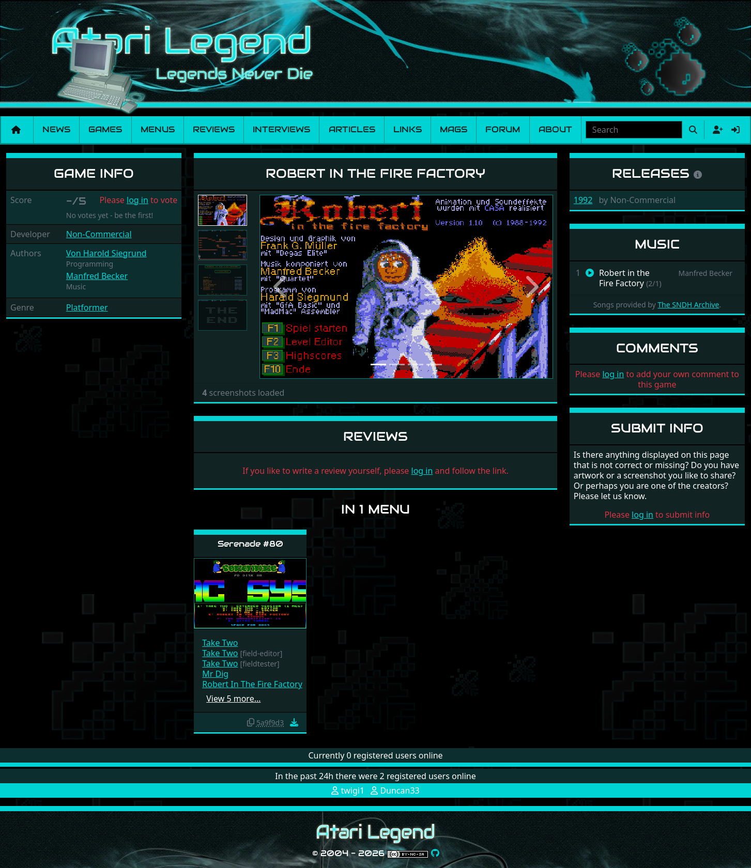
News (56, 129)
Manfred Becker (97, 276)
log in (137, 200)
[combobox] (634, 129)
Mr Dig (215, 673)
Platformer (87, 307)
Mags (453, 129)
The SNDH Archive (688, 304)
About (555, 129)
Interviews (281, 129)
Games (105, 129)
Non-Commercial (99, 234)
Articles (352, 129)
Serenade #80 (250, 543)
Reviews (214, 129)
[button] (281, 287)
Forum (502, 129)
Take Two (220, 642)
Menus (158, 129)
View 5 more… (233, 698)
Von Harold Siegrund (106, 253)
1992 (583, 200)
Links (407, 129)
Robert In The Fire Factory (252, 684)
